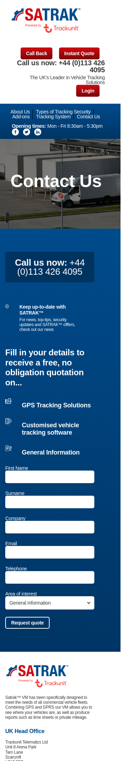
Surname (14, 493)
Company (15, 518)
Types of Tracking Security (63, 111)
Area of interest (21, 593)
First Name (16, 468)
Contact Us (88, 116)
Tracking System (53, 116)
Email (11, 543)
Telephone (16, 568)
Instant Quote (79, 53)
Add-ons (21, 116)
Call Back (36, 53)
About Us (20, 111)
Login (87, 91)
